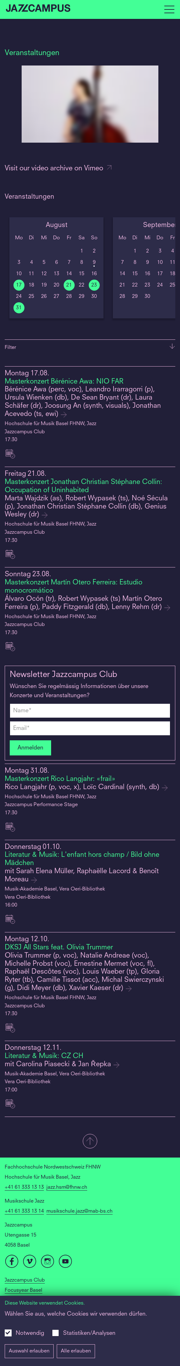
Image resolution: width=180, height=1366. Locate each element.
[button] (90, 1142)
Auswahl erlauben (29, 1351)
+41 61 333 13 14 (24, 1211)
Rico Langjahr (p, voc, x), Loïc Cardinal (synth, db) (83, 787)
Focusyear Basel (23, 1290)
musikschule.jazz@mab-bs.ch (79, 1211)
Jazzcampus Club (25, 1280)
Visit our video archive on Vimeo (58, 168)
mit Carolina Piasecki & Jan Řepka (59, 1064)
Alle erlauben (76, 1351)
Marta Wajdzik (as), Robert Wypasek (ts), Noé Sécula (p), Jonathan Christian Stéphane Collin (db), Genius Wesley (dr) (86, 506)
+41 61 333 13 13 (24, 1187)
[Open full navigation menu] (169, 9)
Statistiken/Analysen (89, 1333)
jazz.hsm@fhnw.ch (66, 1187)
